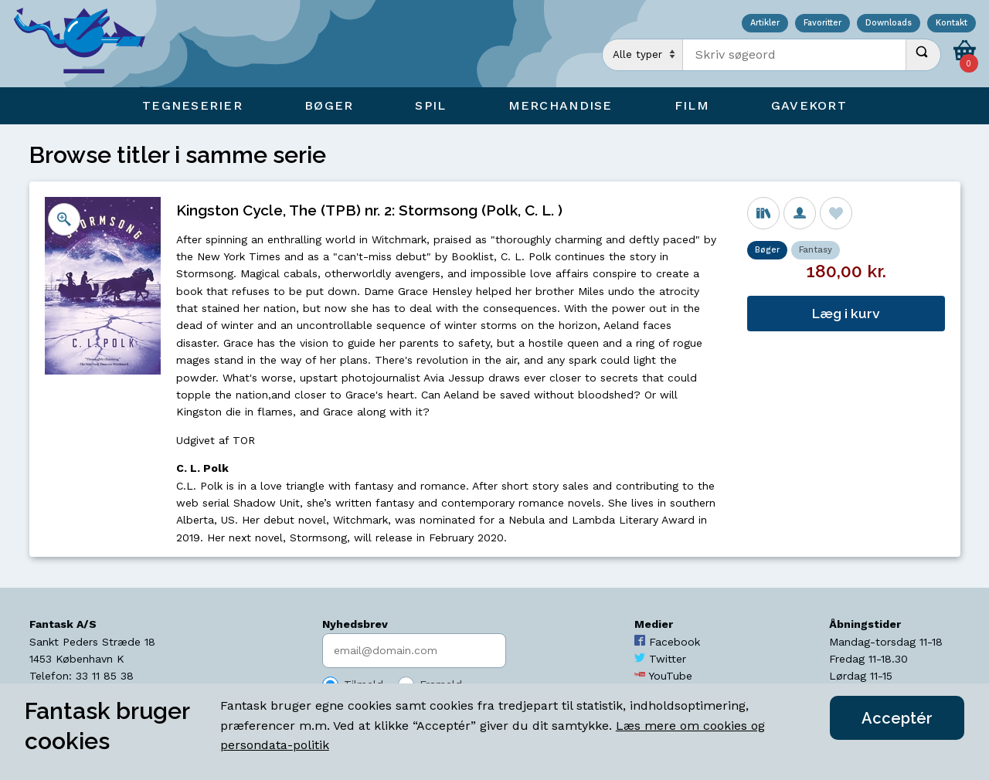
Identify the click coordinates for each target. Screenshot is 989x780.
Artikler (765, 24)
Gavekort (809, 105)
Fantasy (815, 250)
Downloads (888, 24)
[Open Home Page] (87, 44)
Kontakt (951, 24)
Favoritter (822, 24)
